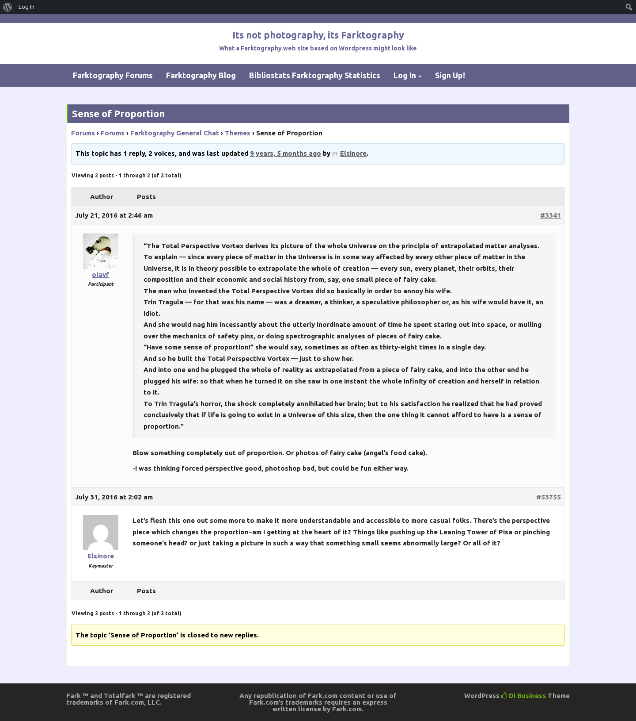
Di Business (523, 695)
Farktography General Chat (174, 133)
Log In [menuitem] (26, 7)
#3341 (550, 215)
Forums (83, 133)
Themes (237, 133)
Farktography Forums (113, 75)
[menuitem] (7, 7)
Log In (405, 75)
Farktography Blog (201, 75)
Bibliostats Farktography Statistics (314, 75)
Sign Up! (450, 75)
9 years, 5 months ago (285, 153)
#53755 (548, 497)
